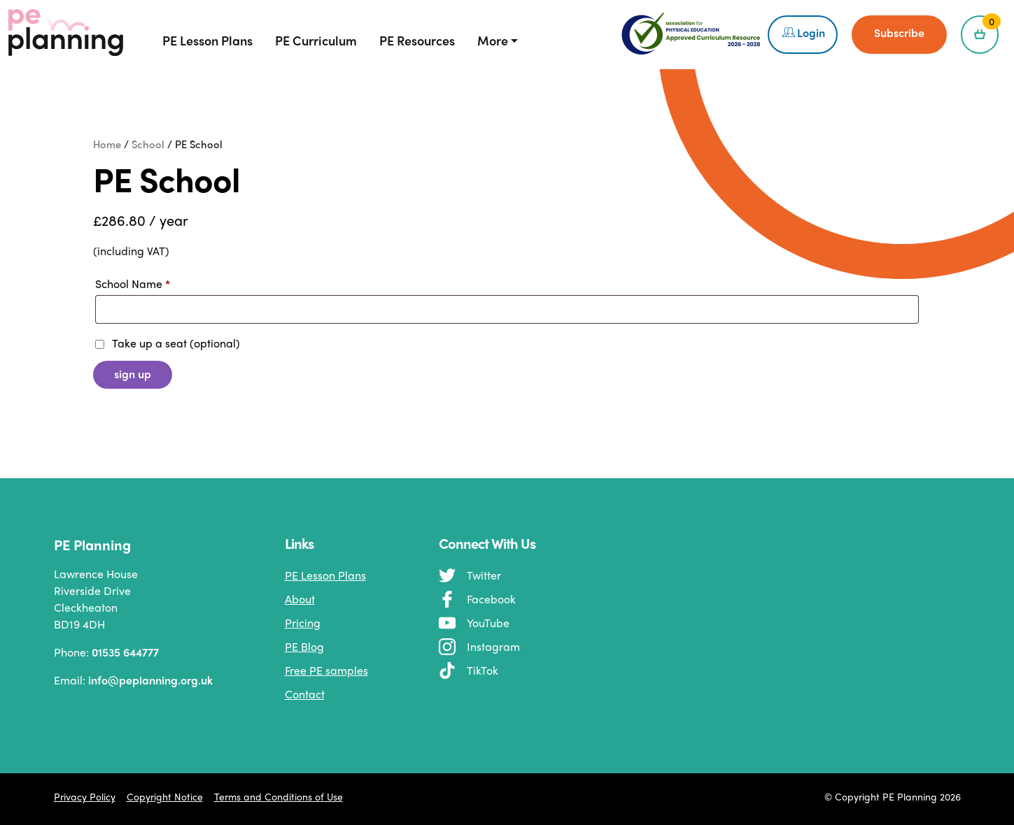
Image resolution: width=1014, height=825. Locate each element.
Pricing (303, 623)
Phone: (106, 652)
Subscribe (899, 32)
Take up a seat (167, 343)
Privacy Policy (84, 796)
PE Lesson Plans (325, 575)
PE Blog (304, 646)
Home (107, 143)
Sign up (132, 374)
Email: (122, 680)
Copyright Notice (165, 796)
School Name (132, 283)
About (300, 599)
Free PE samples (326, 670)
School (148, 143)
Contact (305, 694)
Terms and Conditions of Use (278, 796)
